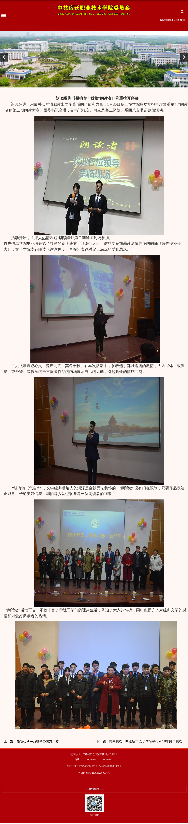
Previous (4, 57)
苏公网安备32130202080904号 (94, 772)
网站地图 (165, 19)
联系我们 (179, 19)
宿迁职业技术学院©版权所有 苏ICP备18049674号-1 (94, 765)
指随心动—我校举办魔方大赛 (31, 741)
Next (184, 57)
